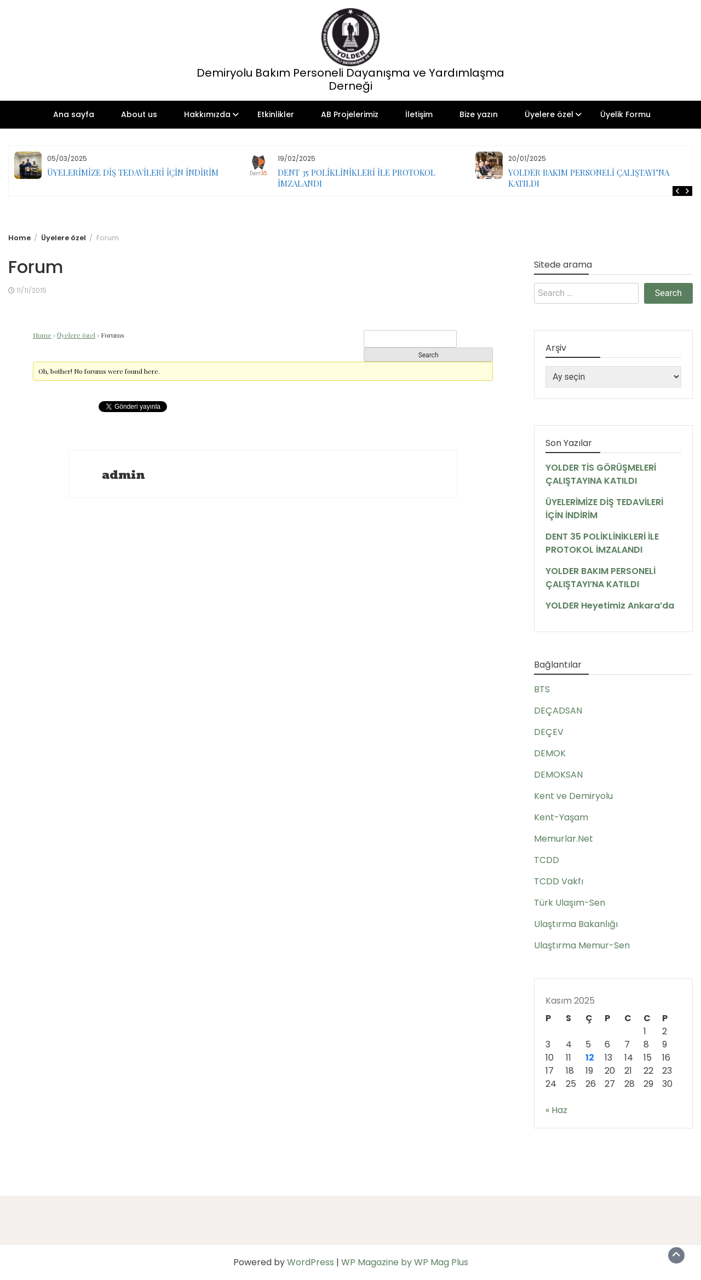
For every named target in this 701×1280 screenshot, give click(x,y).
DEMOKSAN (558, 774)
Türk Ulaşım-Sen (569, 902)
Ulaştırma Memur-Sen (582, 945)
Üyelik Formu (625, 114)
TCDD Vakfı (558, 881)
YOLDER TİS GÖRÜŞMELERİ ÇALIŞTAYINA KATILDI (600, 474)
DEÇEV (549, 732)
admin (123, 475)
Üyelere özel (549, 114)
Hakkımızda (207, 114)
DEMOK (550, 753)
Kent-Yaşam (561, 817)
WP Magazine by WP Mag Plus (404, 1262)
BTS (542, 689)
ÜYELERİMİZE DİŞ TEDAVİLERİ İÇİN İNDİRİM (133, 172)
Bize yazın (478, 114)
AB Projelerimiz (349, 114)
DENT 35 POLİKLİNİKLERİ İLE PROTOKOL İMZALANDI (602, 543)
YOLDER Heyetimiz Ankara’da (609, 605)
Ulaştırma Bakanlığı (576, 924)
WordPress (310, 1262)
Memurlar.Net (563, 838)
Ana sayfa (73, 114)
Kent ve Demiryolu (573, 796)
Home (42, 335)
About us (139, 114)
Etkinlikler (275, 114)
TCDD (546, 860)
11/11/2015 (31, 290)
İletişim (419, 114)
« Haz (556, 1110)
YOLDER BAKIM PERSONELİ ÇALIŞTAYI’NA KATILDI (600, 577)
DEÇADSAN (558, 710)
